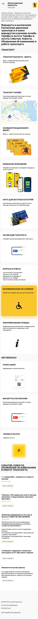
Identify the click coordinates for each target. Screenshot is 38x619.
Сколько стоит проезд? (10, 274)
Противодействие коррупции (11, 612)
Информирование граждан (16, 323)
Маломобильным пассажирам (18, 289)
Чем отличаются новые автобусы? (14, 280)
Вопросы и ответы (12, 269)
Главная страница (7, 13)
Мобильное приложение (15, 164)
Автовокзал (8, 357)
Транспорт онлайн (12, 93)
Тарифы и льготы (11, 434)
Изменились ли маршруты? (12, 276)
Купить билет (9, 365)
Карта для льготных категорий (18, 200)
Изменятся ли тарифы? (10, 278)
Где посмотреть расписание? (12, 272)
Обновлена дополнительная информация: (16, 522)
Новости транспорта (8, 486)
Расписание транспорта (15, 235)
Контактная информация (9, 605)
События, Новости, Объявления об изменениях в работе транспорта (18, 467)
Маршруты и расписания (15, 399)
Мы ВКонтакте (6, 608)
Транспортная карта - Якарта (17, 57)
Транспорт (8, 50)
